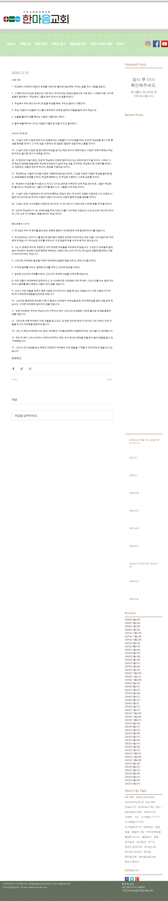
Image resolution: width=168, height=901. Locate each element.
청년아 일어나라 (133, 846)
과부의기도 (150, 811)
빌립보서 (147, 836)
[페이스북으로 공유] (13, 368)
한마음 (147, 851)
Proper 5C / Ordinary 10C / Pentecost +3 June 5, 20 (144, 806)
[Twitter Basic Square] (132, 879)
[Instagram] (148, 43)
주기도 (151, 841)
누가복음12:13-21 (134, 821)
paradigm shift (133, 811)
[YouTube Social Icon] (164, 43)
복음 (127, 831)
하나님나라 (150, 846)
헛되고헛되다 (132, 861)
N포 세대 (150, 801)
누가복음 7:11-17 (150, 816)
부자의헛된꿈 (153, 831)
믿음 (157, 826)
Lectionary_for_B (134, 801)
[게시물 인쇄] (30, 368)
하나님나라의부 (133, 851)
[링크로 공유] (21, 368)
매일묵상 (148, 826)
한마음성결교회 (147, 856)
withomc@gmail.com (61, 883)
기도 (136, 816)
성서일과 (129, 841)
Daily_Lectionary (145, 796)
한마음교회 (131, 856)
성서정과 (141, 841)
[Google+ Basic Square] (137, 879)
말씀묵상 (16, 357)
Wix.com (43, 887)
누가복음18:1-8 (133, 826)
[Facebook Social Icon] (156, 43)
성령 (156, 836)
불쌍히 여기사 (132, 836)
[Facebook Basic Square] (127, 879)
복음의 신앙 (138, 831)
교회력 (128, 816)
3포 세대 (129, 796)
